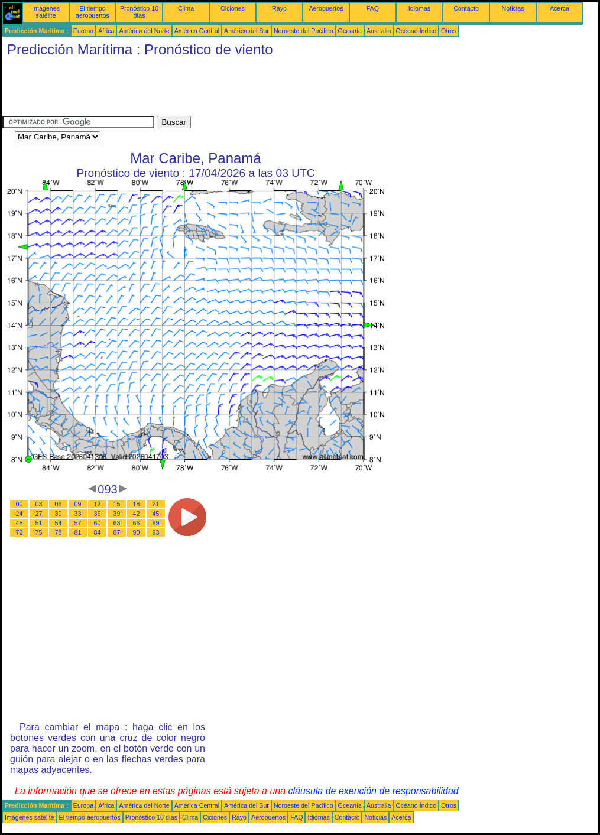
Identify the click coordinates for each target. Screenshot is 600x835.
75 (39, 532)
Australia (379, 30)
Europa (83, 30)
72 (19, 532)
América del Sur (246, 30)
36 (97, 513)
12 (97, 504)
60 (97, 523)
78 (58, 532)
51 (39, 523)
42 (136, 513)
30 (58, 513)
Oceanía (350, 30)
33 (78, 513)
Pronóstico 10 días (139, 12)
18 (136, 504)
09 (78, 504)
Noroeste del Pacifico (303, 30)
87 (117, 532)
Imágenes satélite (46, 12)
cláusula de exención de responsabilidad (373, 791)
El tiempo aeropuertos (92, 12)
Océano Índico (415, 30)
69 (156, 523)
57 (78, 523)
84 (97, 532)
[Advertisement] (217, 89)
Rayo (279, 8)
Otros (448, 30)
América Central (196, 30)
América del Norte (144, 30)
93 (156, 532)
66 (136, 523)
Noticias (513, 8)
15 (117, 504)
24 (19, 513)
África (106, 30)
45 (156, 513)
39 (117, 513)
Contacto (466, 8)
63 (117, 523)
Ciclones (232, 8)
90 (136, 532)
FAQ (373, 8)
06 (58, 504)
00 (19, 504)
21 (156, 504)
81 (78, 532)
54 (58, 523)
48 (19, 523)
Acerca (559, 8)
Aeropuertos (326, 8)
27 (39, 513)
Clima (186, 8)
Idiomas (419, 8)
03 (39, 504)
